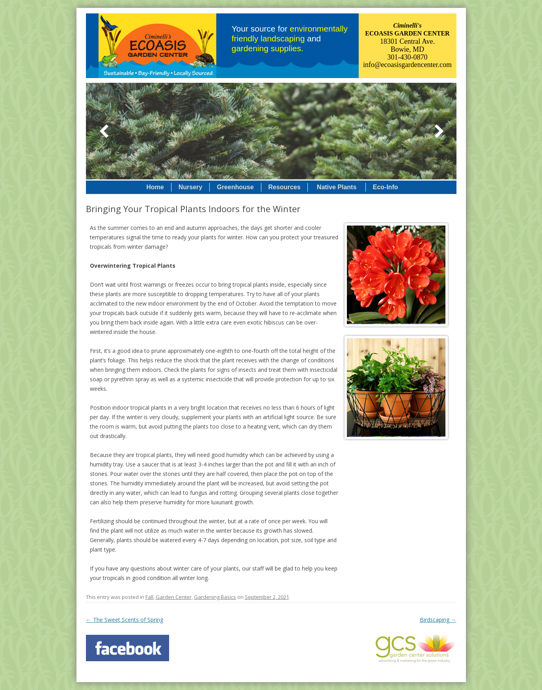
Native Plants (336, 187)
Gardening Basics (215, 596)
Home (155, 187)
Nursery (190, 187)
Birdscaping (438, 619)
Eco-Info (385, 187)
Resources (284, 187)
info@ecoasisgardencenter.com (407, 65)
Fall (149, 596)
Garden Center (174, 596)
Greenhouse (235, 187)
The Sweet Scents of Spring (124, 619)
